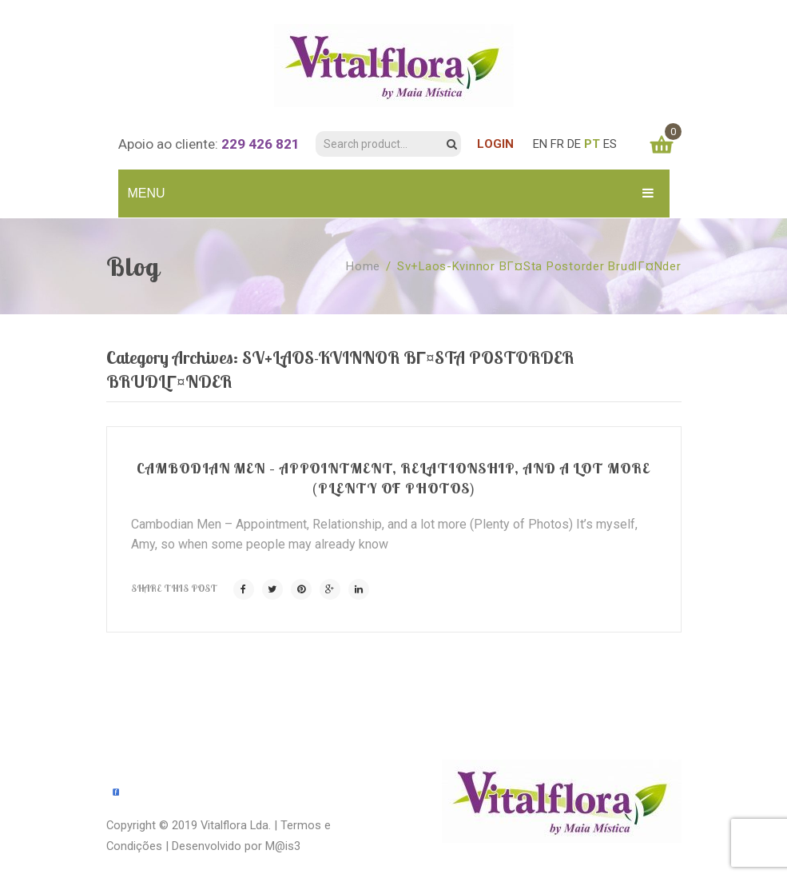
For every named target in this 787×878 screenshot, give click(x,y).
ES (610, 144)
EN (540, 144)
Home (363, 266)
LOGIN (495, 144)
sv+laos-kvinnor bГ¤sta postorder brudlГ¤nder (539, 266)
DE (574, 144)
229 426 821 (260, 144)
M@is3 (282, 846)
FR (557, 144)
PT (592, 144)
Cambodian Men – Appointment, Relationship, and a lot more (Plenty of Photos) (393, 478)
